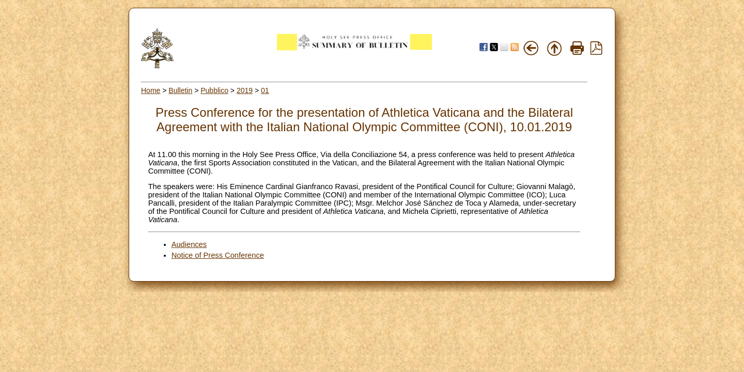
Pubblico (214, 90)
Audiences (189, 244)
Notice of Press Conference (218, 255)
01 (265, 90)
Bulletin (180, 90)
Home (150, 90)
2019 (245, 90)
